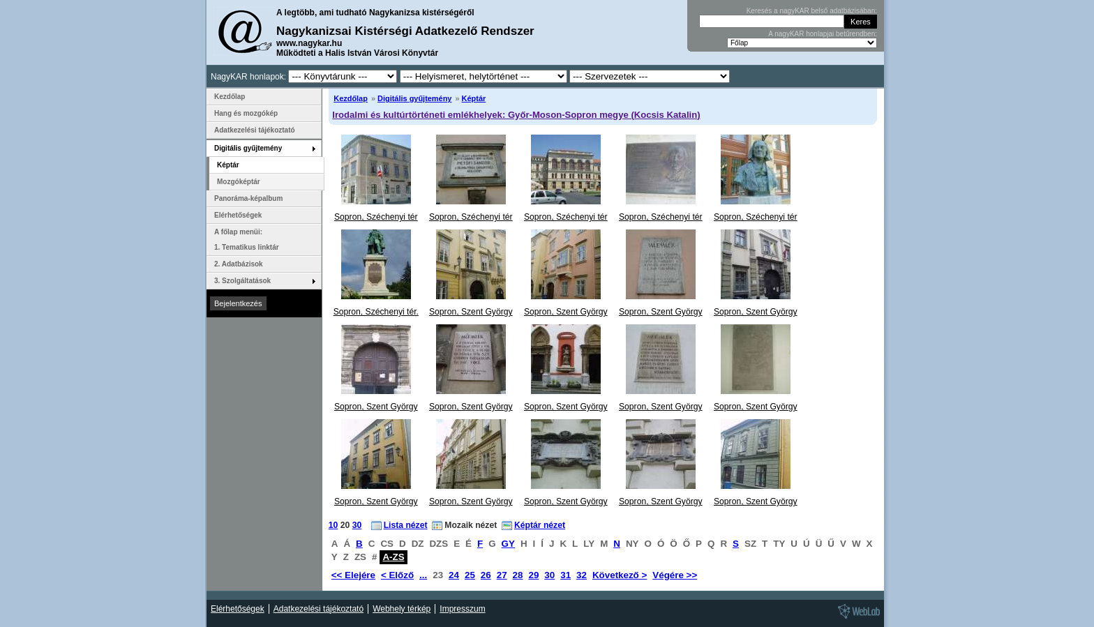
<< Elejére (353, 575)
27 (502, 575)
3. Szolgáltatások (242, 281)
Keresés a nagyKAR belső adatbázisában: (812, 11)
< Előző (397, 575)
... (423, 575)
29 (533, 575)
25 (470, 575)
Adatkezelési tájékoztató (254, 130)
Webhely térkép (401, 609)
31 (565, 575)
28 (518, 575)
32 (581, 575)
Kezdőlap (351, 98)
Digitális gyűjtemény (414, 98)
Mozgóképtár (238, 182)
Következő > (619, 575)
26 (486, 575)
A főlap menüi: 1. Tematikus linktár (246, 239)
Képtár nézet (539, 525)
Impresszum (462, 609)
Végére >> (674, 575)
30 (357, 525)
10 (333, 525)
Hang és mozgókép (246, 113)
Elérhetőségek (238, 215)
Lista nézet (406, 525)
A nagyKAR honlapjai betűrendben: (822, 34)
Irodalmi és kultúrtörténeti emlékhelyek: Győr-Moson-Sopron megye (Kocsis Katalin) (516, 114)
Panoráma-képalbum (248, 198)
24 (454, 575)
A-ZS (393, 557)
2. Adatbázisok (238, 264)
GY (508, 543)
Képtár (474, 98)
